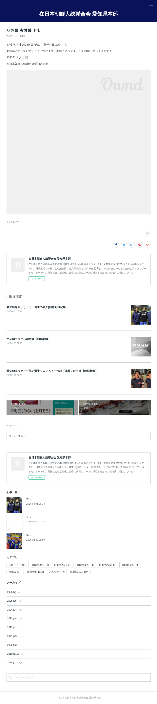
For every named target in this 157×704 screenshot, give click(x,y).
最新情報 (35, 571)
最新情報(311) (13, 222)
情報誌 (15, 571)
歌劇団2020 (130, 565)
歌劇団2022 (107, 565)
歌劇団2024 (62, 565)
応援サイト (17, 565)
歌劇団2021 (79, 571)
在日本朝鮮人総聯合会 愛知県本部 (78, 14)
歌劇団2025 (40, 565)
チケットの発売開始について (41, 516)
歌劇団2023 (85, 565)
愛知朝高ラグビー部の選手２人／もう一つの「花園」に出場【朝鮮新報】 (52, 370)
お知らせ (57, 571)
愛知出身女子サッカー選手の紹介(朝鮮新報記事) (37, 307)
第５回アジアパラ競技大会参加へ (44, 535)
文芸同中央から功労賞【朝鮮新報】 (29, 339)
